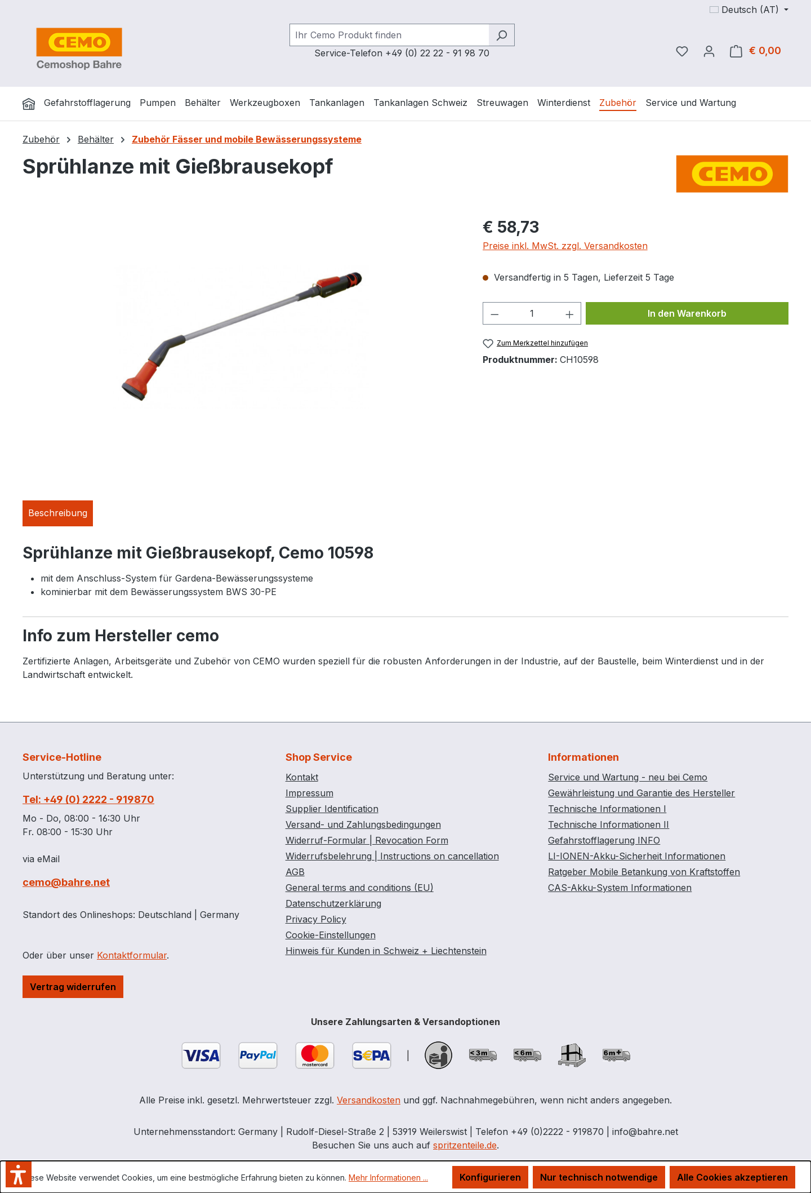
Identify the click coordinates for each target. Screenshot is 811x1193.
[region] (241, 336)
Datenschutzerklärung (333, 903)
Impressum (309, 793)
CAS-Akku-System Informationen (620, 887)
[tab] (58, 513)
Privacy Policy (316, 919)
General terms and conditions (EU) (360, 887)
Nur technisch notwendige (599, 1177)
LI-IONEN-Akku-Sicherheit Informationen (636, 856)
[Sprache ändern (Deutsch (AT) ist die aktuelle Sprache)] (749, 9)
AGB (295, 871)
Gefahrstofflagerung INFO (604, 840)
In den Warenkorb (687, 313)
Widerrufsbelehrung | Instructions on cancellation (392, 856)
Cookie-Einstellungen (331, 935)
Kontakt (302, 777)
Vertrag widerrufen (73, 986)
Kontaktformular (132, 955)
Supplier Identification (332, 808)
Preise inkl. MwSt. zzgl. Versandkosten (565, 245)
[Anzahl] (532, 313)
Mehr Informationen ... (388, 1177)
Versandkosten (368, 1100)
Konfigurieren (490, 1177)
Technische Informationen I (607, 808)
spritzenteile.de (465, 1145)
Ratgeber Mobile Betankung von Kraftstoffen (644, 871)
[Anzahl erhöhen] (570, 313)
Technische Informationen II (608, 824)
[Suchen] (501, 35)
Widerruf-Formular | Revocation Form (367, 840)
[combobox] (389, 35)
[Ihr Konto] (709, 50)
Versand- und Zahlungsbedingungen (363, 824)
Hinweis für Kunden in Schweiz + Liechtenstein (386, 950)
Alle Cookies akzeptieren (732, 1177)
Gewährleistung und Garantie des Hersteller (641, 793)
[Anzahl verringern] (494, 313)
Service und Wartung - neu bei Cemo (627, 777)
